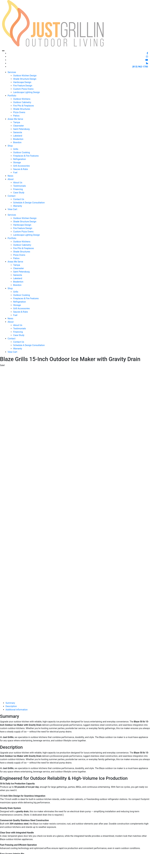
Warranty (17, 206)
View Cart (12, 209)
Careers (71, 810)
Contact (11, 196)
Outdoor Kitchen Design (24, 75)
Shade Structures (21, 109)
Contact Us (18, 199)
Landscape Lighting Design (26, 92)
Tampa (16, 122)
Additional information (17, 389)
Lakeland (17, 135)
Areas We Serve (15, 119)
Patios (16, 115)
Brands (45, 830)
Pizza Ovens (19, 112)
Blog (70, 803)
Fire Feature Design (22, 85)
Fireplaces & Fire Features (26, 155)
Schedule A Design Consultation (29, 202)
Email (120, 831)
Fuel (15, 172)
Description (11, 385)
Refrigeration (19, 159)
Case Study (18, 192)
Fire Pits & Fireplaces (23, 105)
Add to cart (6, 698)
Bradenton (18, 139)
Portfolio (12, 95)
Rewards (72, 813)
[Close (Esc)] (9, 849)
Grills (15, 149)
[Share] (7, 849)
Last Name (123, 826)
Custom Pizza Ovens (23, 89)
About (11, 179)
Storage (17, 162)
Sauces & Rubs (20, 169)
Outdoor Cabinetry (22, 102)
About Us (17, 182)
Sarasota (17, 132)
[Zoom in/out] (1, 849)
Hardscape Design (22, 82)
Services (12, 72)
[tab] (78, 382)
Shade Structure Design (24, 79)
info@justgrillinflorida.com (101, 806)
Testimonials (19, 186)
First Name (123, 821)
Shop (10, 145)
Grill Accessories (21, 166)
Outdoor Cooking (21, 152)
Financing (18, 189)
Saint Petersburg (21, 129)
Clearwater (18, 125)
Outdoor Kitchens (21, 99)
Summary (10, 382)
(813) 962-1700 (140, 66)
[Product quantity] (14, 694)
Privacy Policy (74, 820)
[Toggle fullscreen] (4, 849)
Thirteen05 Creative (80, 845)
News (10, 176)
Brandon (17, 142)
